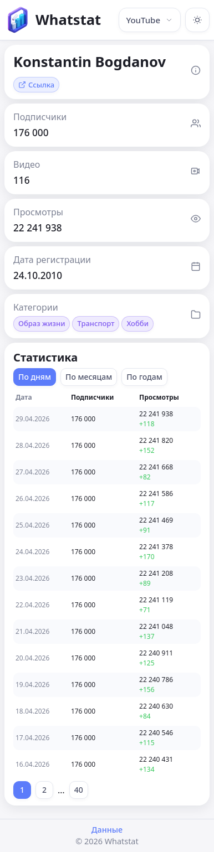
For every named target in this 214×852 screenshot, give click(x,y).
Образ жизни (41, 323)
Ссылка (36, 85)
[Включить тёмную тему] (197, 20)
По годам (144, 376)
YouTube (150, 19)
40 (78, 789)
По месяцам (88, 376)
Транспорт (95, 323)
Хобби (137, 323)
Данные (107, 829)
